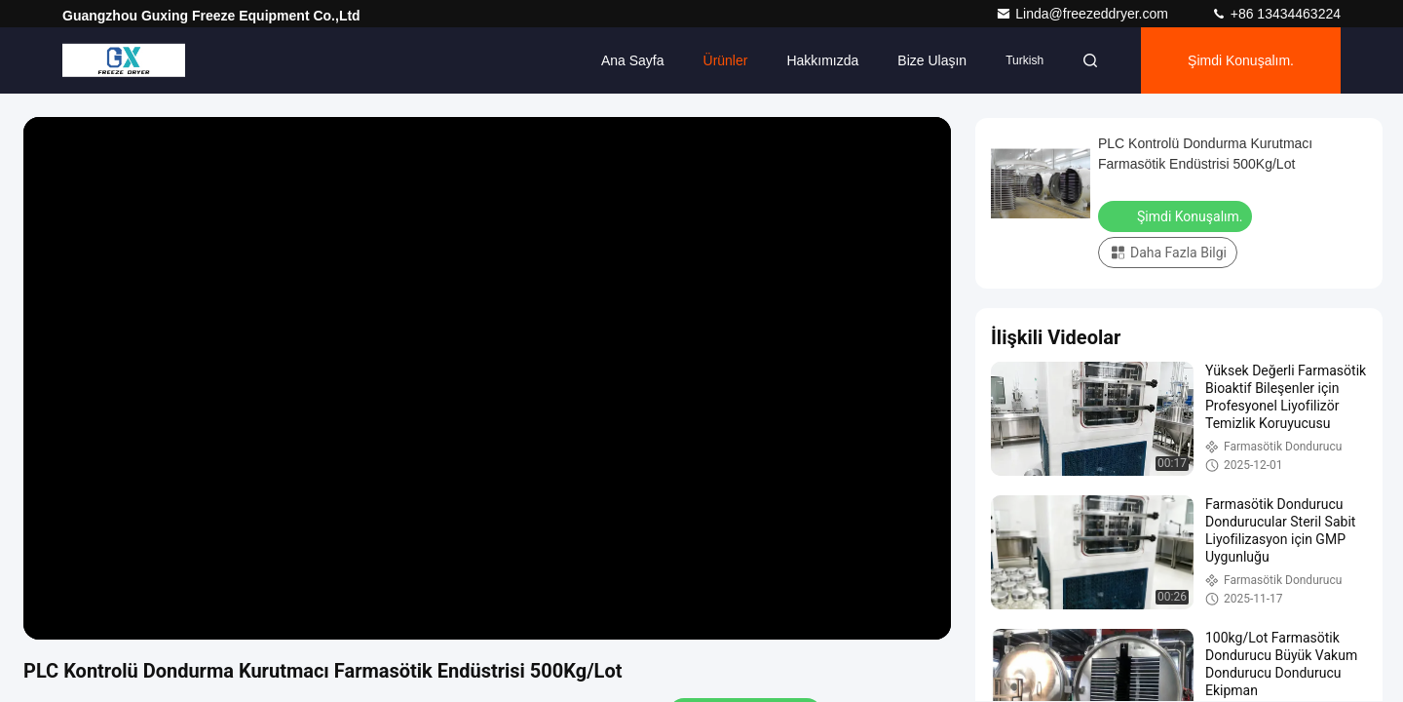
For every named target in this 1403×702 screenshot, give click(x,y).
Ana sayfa (632, 60)
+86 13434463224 (1276, 13)
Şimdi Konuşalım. (1241, 60)
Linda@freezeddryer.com (1084, 13)
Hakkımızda (822, 60)
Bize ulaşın (932, 60)
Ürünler (725, 60)
